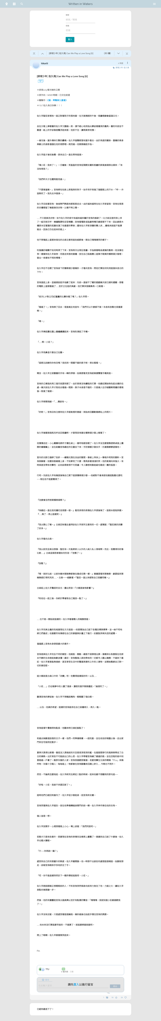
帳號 (67, 15)
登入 (70, 39)
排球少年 (119, 68)
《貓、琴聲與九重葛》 (57, 100)
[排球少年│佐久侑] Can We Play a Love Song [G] (62, 76)
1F (39, 81)
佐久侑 (126, 68)
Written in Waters (80, 4)
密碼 (67, 26)
